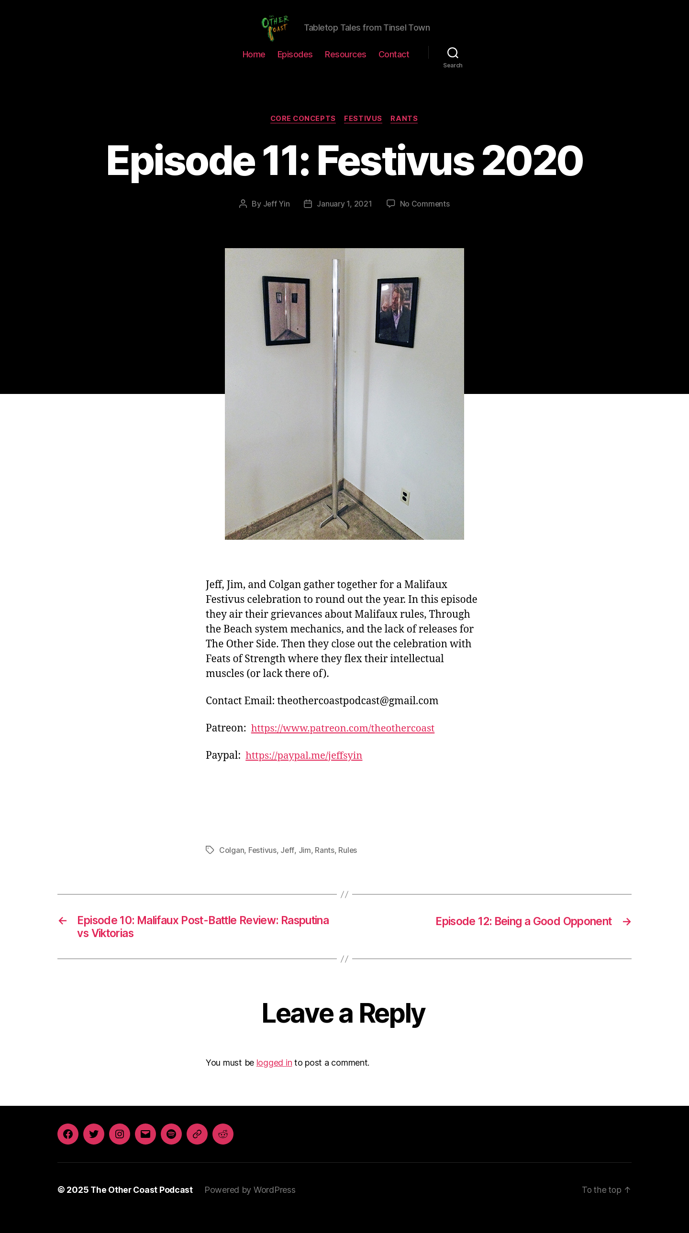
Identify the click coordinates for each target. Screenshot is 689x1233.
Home (254, 69)
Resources (346, 69)
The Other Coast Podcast (142, 1206)
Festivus (364, 133)
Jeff (288, 864)
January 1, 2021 (344, 218)
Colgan (231, 864)
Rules (348, 864)
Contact (394, 69)
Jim (305, 864)
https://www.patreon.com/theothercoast (346, 743)
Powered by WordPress (252, 1206)
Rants (406, 133)
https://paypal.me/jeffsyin (305, 770)
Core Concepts (302, 133)
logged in (274, 1079)
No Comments (425, 218)
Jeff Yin (276, 218)
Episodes (295, 69)
